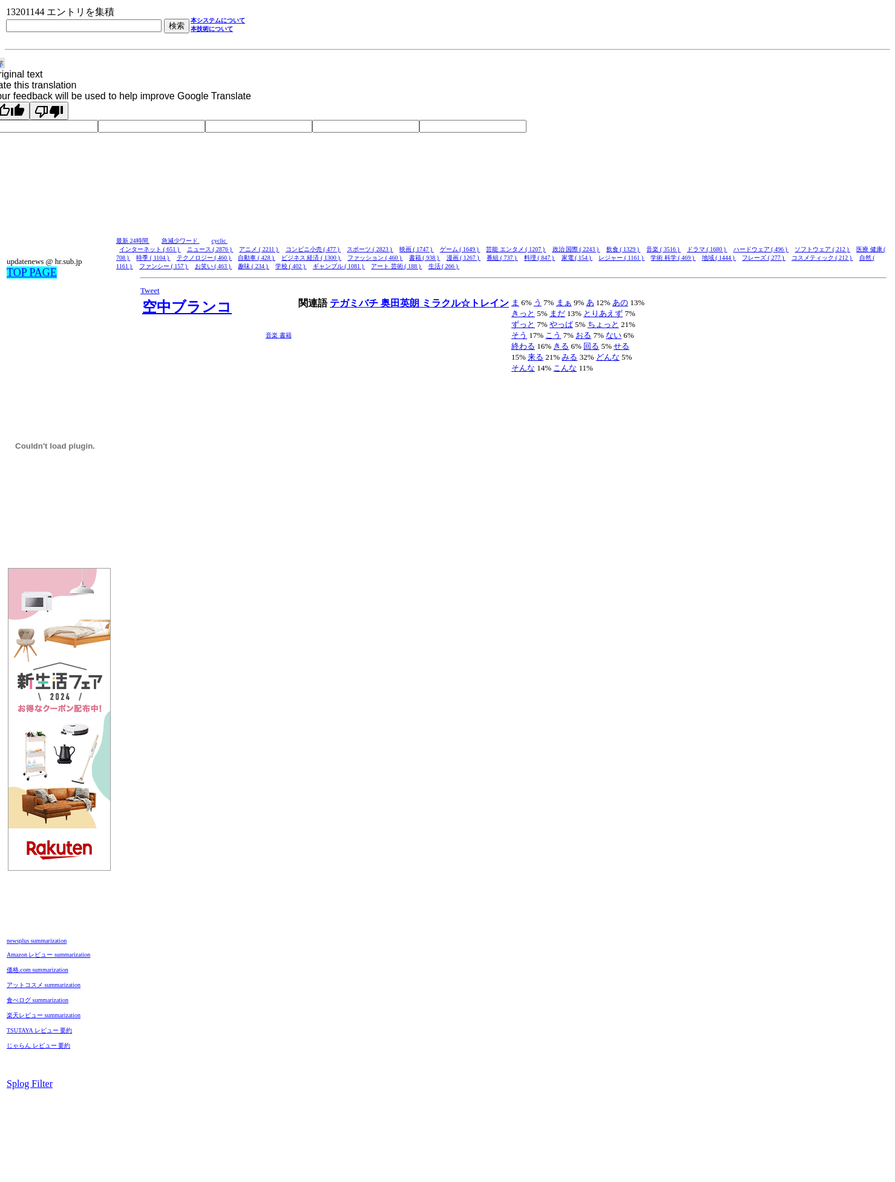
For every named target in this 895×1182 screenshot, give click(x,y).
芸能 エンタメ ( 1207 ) (516, 249)
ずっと (523, 324)
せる (621, 346)
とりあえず (603, 313)
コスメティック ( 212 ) (822, 257)
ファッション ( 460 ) (375, 257)
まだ (557, 313)
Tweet (150, 290)
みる (569, 357)
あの (620, 302)
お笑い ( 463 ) (213, 266)
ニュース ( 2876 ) (210, 249)
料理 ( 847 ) (540, 257)
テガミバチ (355, 303)
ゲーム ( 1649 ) (460, 249)
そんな (523, 367)
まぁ (564, 302)
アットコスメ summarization (43, 985)
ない (613, 335)
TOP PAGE (32, 272)
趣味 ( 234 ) (253, 266)
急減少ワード (181, 240)
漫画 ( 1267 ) (464, 257)
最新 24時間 (132, 240)
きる (561, 346)
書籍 (286, 335)
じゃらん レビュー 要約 (38, 1045)
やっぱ (561, 324)
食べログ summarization (37, 1000)
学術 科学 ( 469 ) (673, 257)
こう (553, 335)
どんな (608, 357)
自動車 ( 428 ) (256, 257)
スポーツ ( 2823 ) (370, 249)
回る (591, 346)
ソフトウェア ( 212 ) (822, 249)
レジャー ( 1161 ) (621, 257)
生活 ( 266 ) (444, 266)
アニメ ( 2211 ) (259, 249)
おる (583, 335)
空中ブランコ (187, 307)
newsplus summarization (37, 940)
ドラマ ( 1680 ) (707, 249)
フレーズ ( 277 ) (763, 257)
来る (535, 357)
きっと (523, 313)
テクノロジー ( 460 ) (204, 257)
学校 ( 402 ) (291, 266)
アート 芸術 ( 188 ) (396, 266)
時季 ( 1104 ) (153, 257)
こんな (565, 367)
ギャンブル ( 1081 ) (339, 266)
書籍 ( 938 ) (425, 257)
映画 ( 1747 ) (416, 249)
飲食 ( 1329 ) (623, 249)
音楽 (273, 335)
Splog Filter (30, 1083)
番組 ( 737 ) (502, 257)
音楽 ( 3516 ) (663, 249)
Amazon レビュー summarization (48, 954)
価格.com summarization (37, 969)
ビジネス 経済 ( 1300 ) (311, 257)
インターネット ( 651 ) (150, 249)
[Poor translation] (49, 111)
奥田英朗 (401, 303)
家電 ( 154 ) (577, 257)
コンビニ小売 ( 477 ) (313, 249)
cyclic (220, 240)
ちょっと (603, 324)
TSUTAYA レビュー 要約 (39, 1030)
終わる (523, 346)
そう (519, 335)
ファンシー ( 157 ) (164, 266)
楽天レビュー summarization (43, 1015)
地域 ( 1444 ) (719, 257)
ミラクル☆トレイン (465, 303)
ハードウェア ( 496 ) (761, 249)
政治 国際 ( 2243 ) (576, 249)
